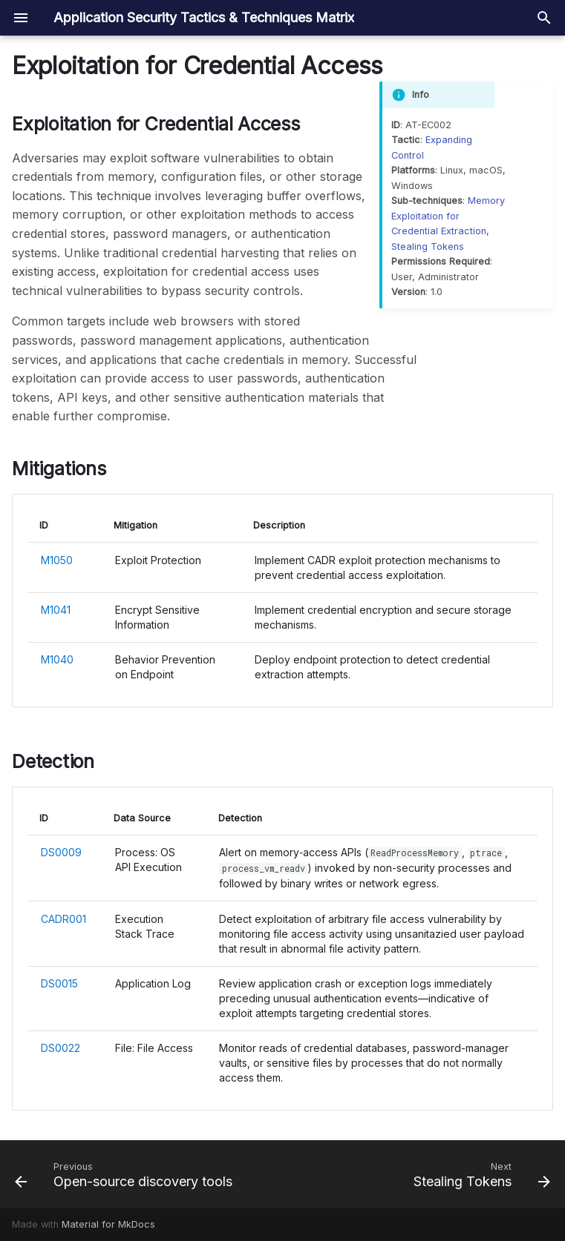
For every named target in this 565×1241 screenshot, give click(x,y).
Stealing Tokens (427, 246)
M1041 (56, 609)
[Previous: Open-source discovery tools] (126, 1174)
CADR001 (63, 919)
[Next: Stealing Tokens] (479, 1174)
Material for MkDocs (108, 1224)
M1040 (57, 659)
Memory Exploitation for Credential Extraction (448, 215)
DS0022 (60, 1048)
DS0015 (59, 983)
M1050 (57, 560)
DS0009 (61, 852)
